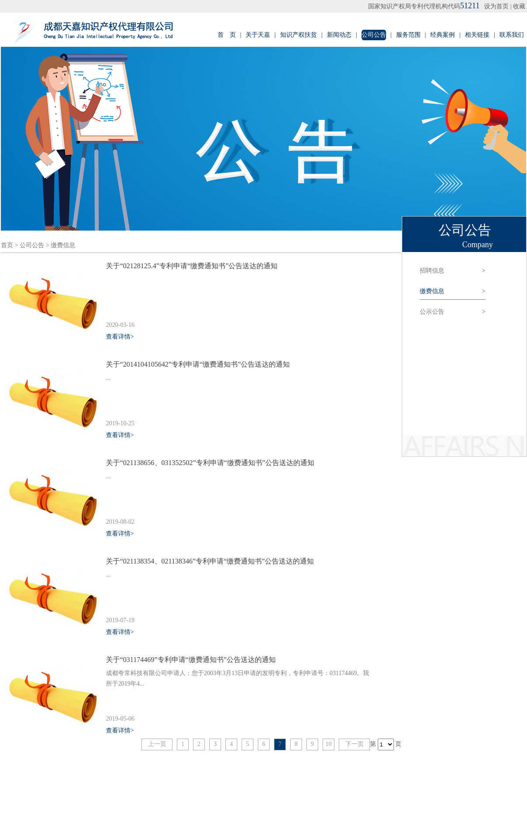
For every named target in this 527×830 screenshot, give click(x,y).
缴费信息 (63, 245)
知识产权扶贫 (298, 35)
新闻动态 (339, 35)
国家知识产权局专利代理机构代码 (423, 6)
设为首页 (496, 6)
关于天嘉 (258, 35)
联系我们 (511, 35)
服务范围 (408, 35)
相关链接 (477, 35)
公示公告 (452, 312)
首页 (7, 245)
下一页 (354, 744)
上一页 (157, 744)
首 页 (227, 35)
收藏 (519, 6)
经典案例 (442, 35)
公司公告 (374, 35)
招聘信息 (452, 271)
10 (329, 744)
